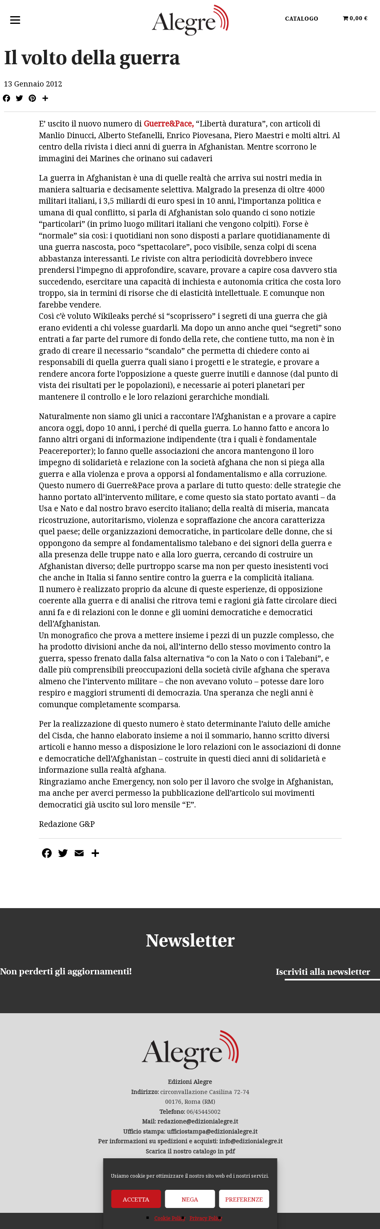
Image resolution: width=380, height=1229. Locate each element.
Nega (190, 1199)
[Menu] (15, 19)
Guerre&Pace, (170, 123)
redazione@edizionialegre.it (197, 1121)
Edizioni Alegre (190, 20)
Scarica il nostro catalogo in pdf (190, 1151)
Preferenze (244, 1199)
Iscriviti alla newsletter (323, 972)
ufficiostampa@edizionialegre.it (212, 1131)
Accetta (136, 1199)
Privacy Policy (205, 1218)
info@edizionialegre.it (250, 1141)
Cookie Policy (169, 1218)
